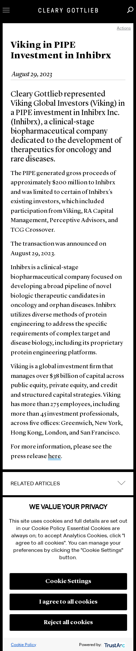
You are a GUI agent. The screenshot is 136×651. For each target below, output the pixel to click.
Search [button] (130, 10)
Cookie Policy (23, 644)
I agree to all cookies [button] (68, 602)
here (54, 456)
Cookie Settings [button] (68, 581)
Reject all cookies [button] (68, 622)
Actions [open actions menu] (124, 28)
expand (121, 483)
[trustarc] (114, 644)
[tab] (68, 483)
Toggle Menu (6, 10)
